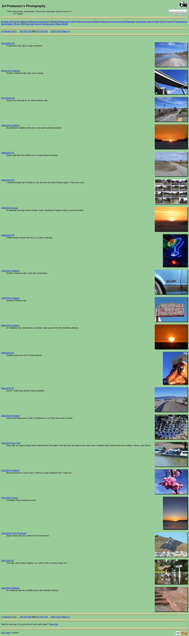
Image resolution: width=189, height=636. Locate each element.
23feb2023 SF (7, 153)
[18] (21, 31)
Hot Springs (117, 22)
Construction (48, 24)
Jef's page (5, 633)
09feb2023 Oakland (10, 325)
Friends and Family (10, 22)
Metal (53, 22)
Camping (88, 22)
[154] (53, 31)
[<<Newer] (6, 31)
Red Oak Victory (32, 24)
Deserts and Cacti (66, 22)
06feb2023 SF (7, 353)
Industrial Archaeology (39, 22)
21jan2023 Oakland (10, 470)
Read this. (53, 624)
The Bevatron (180, 22)
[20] (29, 31)
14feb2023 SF (7, 235)
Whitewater (129, 22)
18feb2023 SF (7, 180)
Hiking (79, 22)
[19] (25, 31)
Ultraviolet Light (144, 22)
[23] (42, 31)
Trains (169, 22)
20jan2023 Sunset (9, 498)
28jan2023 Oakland (10, 416)
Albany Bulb (61, 24)
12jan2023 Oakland (10, 588)
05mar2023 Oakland (10, 71)
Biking (97, 22)
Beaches (106, 22)
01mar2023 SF (8, 98)
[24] (46, 31)
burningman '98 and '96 (12, 24)
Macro (24, 22)
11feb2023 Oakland (10, 298)
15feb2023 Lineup (9, 208)
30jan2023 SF (7, 388)
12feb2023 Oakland (10, 271)
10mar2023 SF (8, 43)
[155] (58, 31)
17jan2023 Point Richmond (13, 533)
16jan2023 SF (7, 561)
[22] (38, 31)
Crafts (156, 22)
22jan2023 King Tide (10, 443)
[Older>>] (65, 31)
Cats (162, 22)
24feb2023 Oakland (10, 125)
